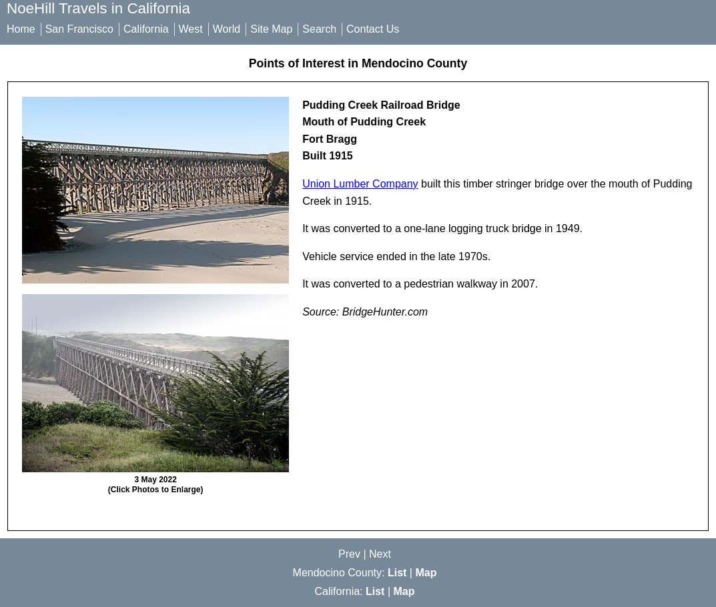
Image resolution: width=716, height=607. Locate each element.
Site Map (271, 29)
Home (21, 29)
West (191, 29)
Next (380, 554)
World (227, 29)
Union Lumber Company (360, 183)
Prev (349, 554)
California (146, 29)
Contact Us (372, 29)
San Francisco (79, 29)
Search (319, 29)
